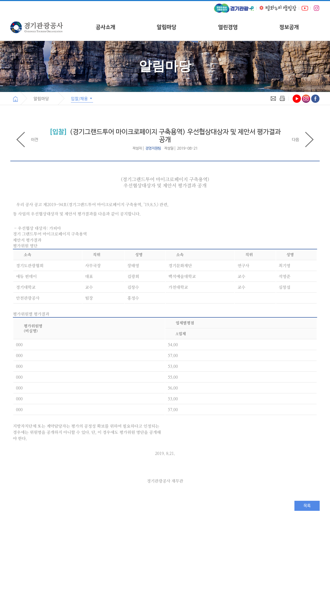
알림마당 (166, 27)
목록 (307, 505)
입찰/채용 (82, 98)
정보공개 (289, 27)
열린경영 (228, 27)
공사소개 (105, 27)
